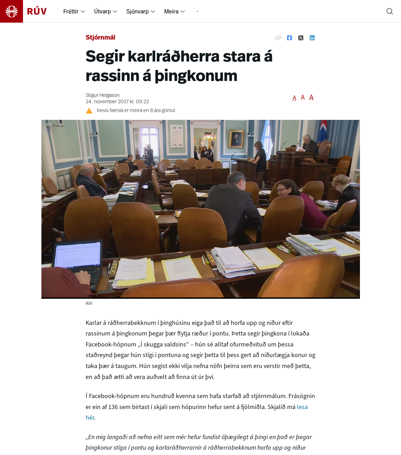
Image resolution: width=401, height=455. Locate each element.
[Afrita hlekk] (278, 38)
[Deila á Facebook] (289, 38)
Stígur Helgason (103, 95)
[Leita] (389, 11)
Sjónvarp (137, 11)
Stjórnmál (100, 38)
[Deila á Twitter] (300, 38)
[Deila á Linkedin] (312, 38)
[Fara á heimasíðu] (29, 11)
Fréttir (71, 11)
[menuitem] (83, 11)
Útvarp (102, 11)
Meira (171, 11)
